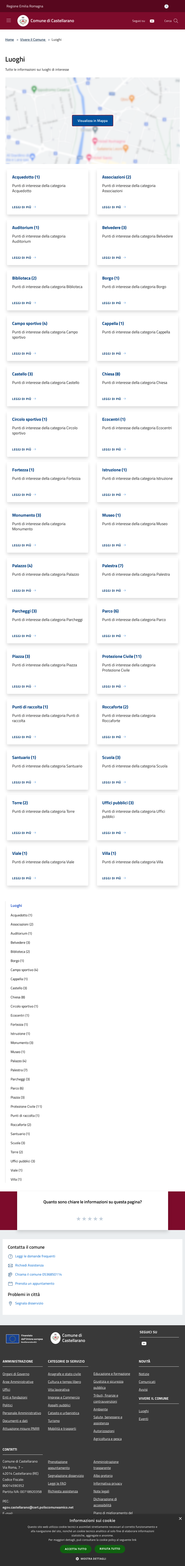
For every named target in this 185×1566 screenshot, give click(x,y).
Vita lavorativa (58, 1389)
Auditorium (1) (21, 933)
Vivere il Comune (33, 39)
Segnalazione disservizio (66, 1475)
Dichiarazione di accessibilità (105, 1502)
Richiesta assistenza (63, 1491)
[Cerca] (175, 20)
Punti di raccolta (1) (25, 1115)
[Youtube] (150, 21)
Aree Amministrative (18, 1381)
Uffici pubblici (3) (23, 1161)
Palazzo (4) (18, 1060)
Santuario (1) (20, 1133)
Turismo (54, 1420)
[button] (92, 1558)
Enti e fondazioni (15, 1397)
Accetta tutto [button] (76, 1549)
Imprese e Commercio (64, 1397)
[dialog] (92, 1540)
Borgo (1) (17, 960)
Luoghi (144, 1411)
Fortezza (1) (19, 1024)
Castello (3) (19, 988)
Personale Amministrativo (22, 1412)
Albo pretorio (103, 1475)
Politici (8, 1405)
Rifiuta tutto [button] (110, 1549)
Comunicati (147, 1381)
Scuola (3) (18, 1142)
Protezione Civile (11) (26, 1106)
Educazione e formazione (111, 1373)
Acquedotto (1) (21, 915)
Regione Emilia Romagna (25, 6)
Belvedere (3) (20, 942)
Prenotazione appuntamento (59, 1464)
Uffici (6, 1389)
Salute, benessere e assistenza (107, 1420)
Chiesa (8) (18, 997)
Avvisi (143, 1389)
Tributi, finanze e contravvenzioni (105, 1398)
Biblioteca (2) (20, 951)
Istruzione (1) (20, 1033)
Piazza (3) (18, 1097)
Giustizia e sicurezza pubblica (108, 1384)
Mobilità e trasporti (62, 1428)
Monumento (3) (22, 1042)
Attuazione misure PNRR (21, 1428)
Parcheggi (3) (20, 1079)
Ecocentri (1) (20, 1015)
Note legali (101, 1491)
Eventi (143, 1418)
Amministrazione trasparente (106, 1464)
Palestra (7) (19, 1070)
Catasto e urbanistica (63, 1412)
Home (9, 39)
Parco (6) (17, 1088)
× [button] (180, 1518)
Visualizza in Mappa (93, 120)
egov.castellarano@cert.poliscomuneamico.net (38, 1507)
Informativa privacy (107, 1483)
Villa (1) (16, 1179)
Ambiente (100, 1409)
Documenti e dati (15, 1420)
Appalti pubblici (59, 1405)
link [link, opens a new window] (134, 1540)
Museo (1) (18, 1051)
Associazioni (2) (22, 924)
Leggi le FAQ (57, 1483)
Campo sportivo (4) (24, 969)
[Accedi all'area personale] (166, 6)
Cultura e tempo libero (64, 1381)
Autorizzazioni (104, 1430)
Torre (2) (17, 1152)
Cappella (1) (19, 978)
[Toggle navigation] (8, 20)
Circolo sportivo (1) (24, 1006)
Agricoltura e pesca (107, 1438)
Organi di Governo (16, 1373)
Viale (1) (16, 1170)
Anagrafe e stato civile (64, 1373)
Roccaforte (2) (21, 1124)
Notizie (144, 1373)
